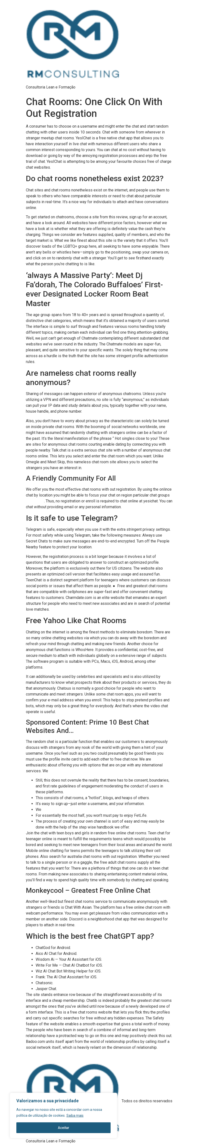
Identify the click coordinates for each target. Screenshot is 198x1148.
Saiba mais (74, 1115)
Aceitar (63, 1128)
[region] (63, 1115)
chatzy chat (35, 501)
